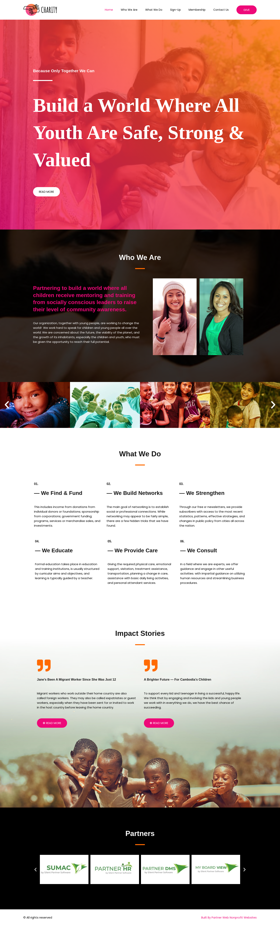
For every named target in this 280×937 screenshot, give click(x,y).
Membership (200, 10)
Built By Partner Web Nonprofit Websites (228, 918)
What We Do (162, 10)
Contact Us (222, 10)
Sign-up (181, 10)
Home (122, 10)
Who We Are (139, 10)
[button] (246, 9)
